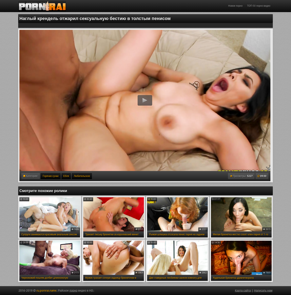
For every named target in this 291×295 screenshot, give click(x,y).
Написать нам (263, 290)
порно (73, 290)
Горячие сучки (50, 176)
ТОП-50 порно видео (258, 5)
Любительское (82, 176)
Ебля (66, 176)
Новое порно (235, 5)
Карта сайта (243, 290)
